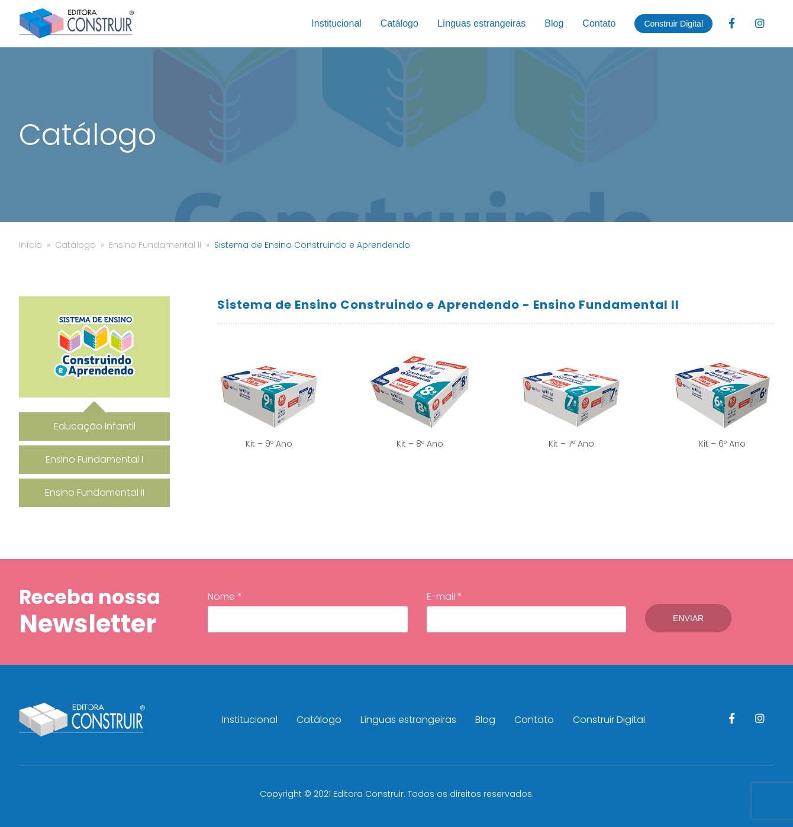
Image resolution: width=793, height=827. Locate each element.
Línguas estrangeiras (481, 23)
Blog (553, 23)
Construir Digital (673, 23)
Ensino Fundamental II (155, 245)
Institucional (336, 23)
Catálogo (399, 23)
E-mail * (524, 611)
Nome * (307, 611)
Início (30, 245)
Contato (598, 23)
